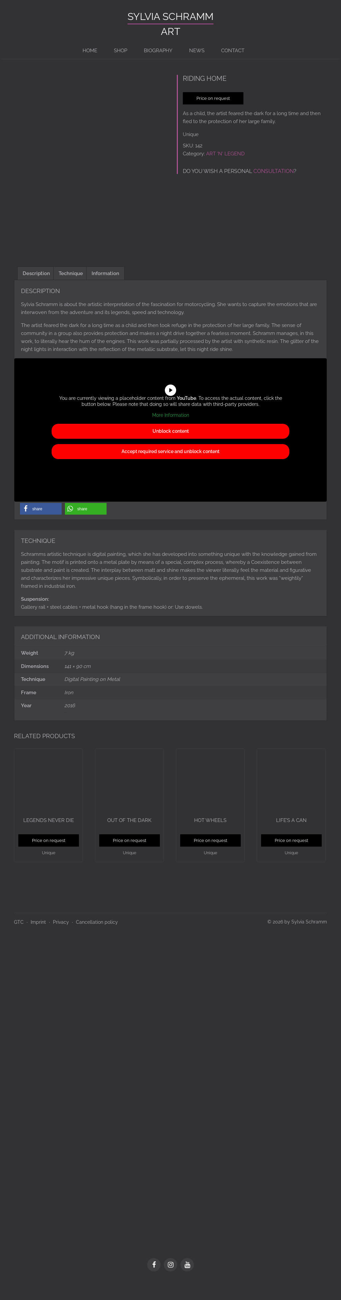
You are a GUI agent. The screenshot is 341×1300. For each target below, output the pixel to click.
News (196, 51)
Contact (232, 51)
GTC (19, 940)
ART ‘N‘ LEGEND (225, 154)
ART (170, 31)
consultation (273, 171)
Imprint (38, 940)
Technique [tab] (71, 291)
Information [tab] (105, 291)
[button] (41, 527)
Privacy (61, 940)
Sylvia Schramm (170, 16)
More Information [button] (170, 433)
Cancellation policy (97, 940)
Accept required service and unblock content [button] (170, 469)
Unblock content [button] (171, 448)
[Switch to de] (256, 50)
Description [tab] (36, 291)
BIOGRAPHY (158, 51)
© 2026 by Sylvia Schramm (297, 939)
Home (90, 51)
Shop (120, 51)
